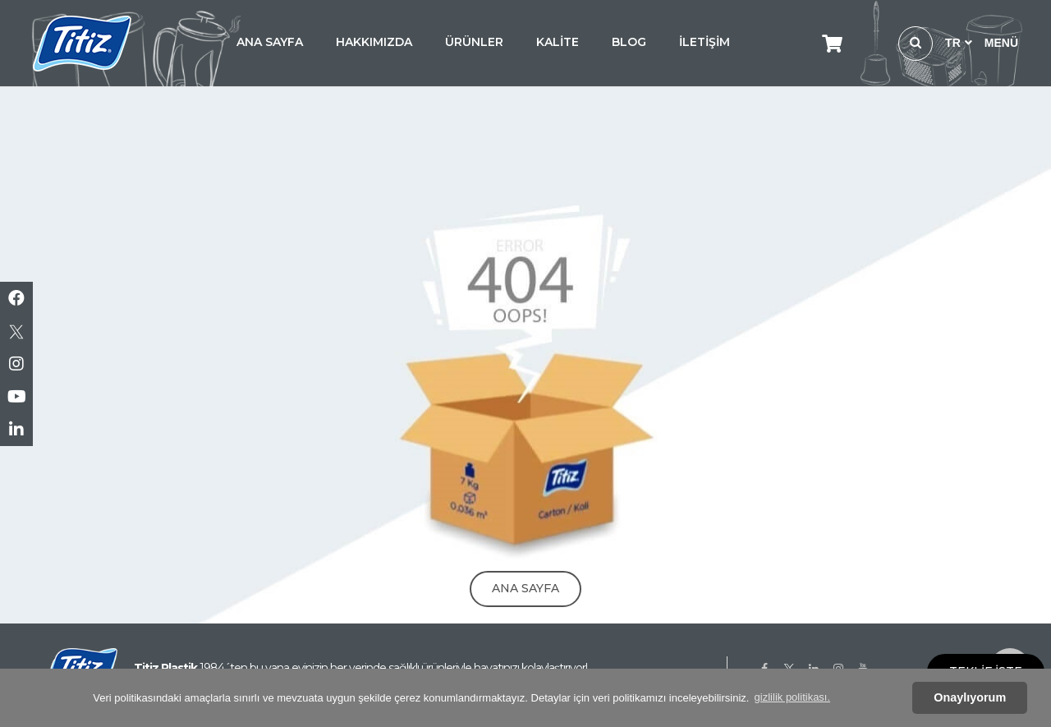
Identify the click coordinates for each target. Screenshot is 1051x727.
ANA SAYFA (269, 42)
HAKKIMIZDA (374, 42)
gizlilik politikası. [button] (792, 697)
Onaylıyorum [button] (970, 697)
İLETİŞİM (704, 42)
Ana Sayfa (525, 588)
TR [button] (958, 42)
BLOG (629, 42)
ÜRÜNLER (474, 42)
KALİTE (557, 42)
